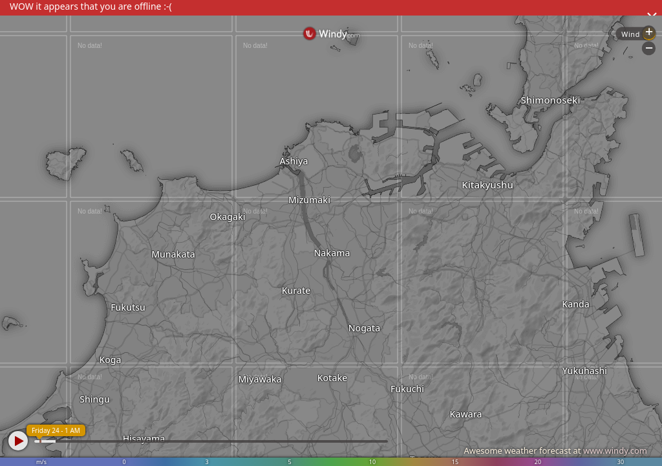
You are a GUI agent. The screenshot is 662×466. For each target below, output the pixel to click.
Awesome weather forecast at (555, 450)
